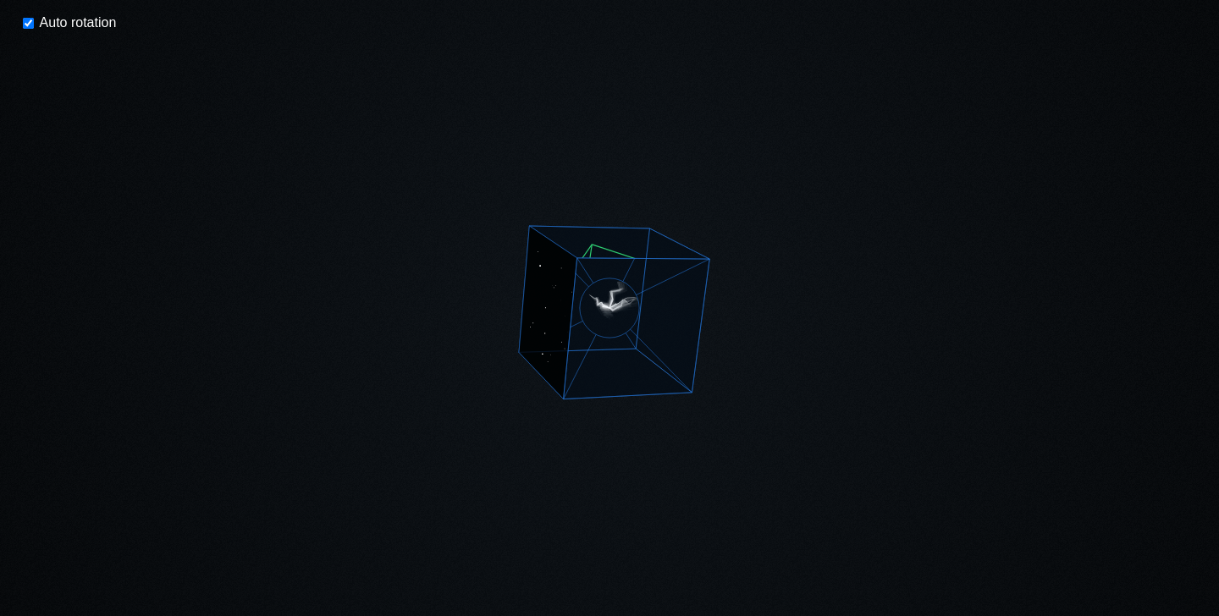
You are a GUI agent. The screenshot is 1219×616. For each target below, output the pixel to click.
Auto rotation (69, 22)
